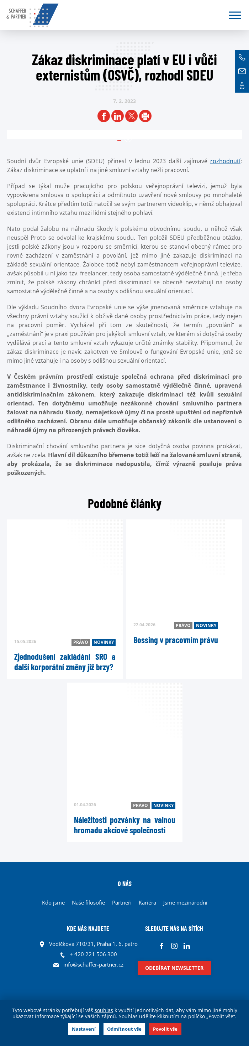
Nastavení (84, 1029)
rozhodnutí (225, 161)
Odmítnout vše (124, 1029)
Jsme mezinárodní (185, 902)
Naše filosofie (88, 902)
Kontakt (242, 85)
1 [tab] (128, 138)
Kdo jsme (53, 902)
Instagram (174, 945)
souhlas (104, 1010)
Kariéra (147, 902)
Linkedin (186, 945)
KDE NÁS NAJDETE (88, 928)
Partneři (122, 902)
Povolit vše (165, 1029)
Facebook (161, 945)
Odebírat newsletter (174, 967)
